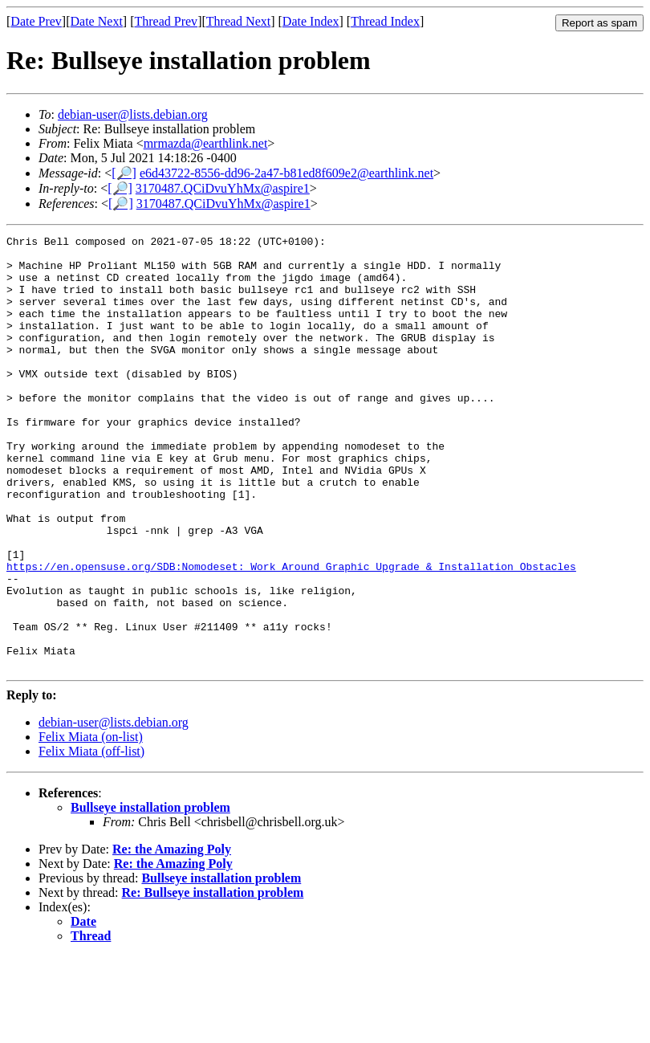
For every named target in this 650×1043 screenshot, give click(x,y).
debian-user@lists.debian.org (133, 114)
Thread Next (238, 21)
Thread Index (385, 21)
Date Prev (36, 21)
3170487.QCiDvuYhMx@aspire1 (223, 188)
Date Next (97, 21)
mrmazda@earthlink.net (206, 143)
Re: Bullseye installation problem (213, 979)
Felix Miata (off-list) (91, 838)
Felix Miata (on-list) (91, 823)
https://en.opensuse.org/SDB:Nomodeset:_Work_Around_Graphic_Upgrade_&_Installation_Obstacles (291, 633)
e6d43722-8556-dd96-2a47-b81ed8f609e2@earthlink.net (286, 173)
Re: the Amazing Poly (171, 936)
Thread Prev (165, 21)
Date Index (310, 21)
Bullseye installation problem (150, 894)
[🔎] (124, 173)
